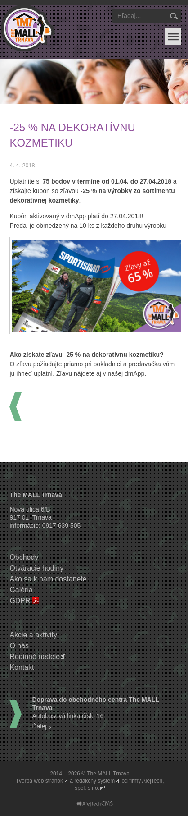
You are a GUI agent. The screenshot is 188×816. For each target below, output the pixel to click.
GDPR (19, 600)
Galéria (20, 590)
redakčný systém (94, 781)
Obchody (23, 557)
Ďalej (39, 726)
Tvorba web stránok (39, 781)
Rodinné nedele (34, 656)
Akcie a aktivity (33, 635)
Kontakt (21, 667)
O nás (19, 646)
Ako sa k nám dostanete (47, 579)
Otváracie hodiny (36, 568)
